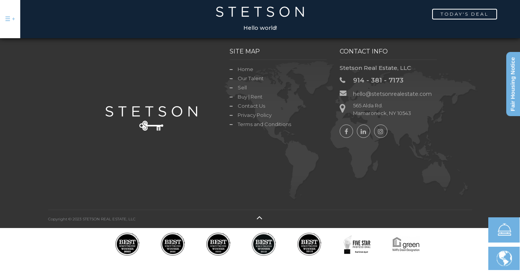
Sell (242, 87)
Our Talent (251, 78)
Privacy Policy (255, 115)
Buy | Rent (250, 97)
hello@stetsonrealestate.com (392, 94)
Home (245, 69)
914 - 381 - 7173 (378, 80)
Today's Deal (465, 14)
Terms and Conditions (264, 124)
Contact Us (251, 106)
